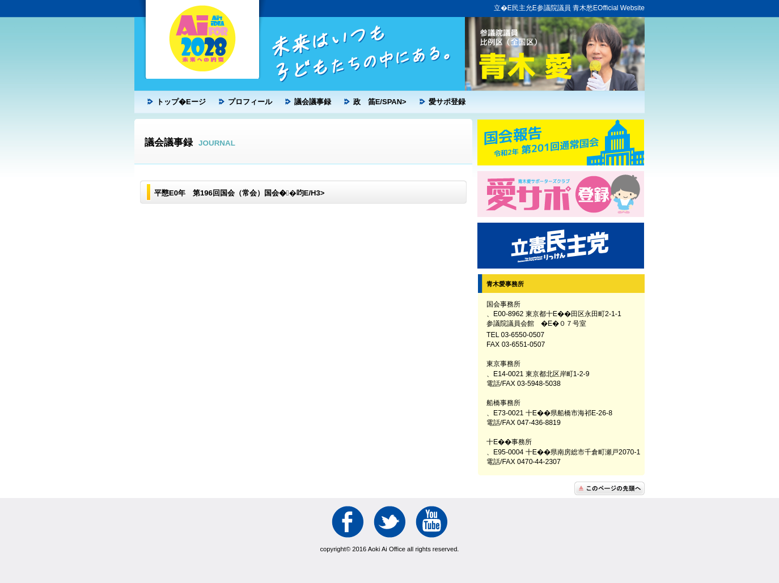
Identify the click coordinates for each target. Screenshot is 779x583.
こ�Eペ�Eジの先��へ (609, 488)
